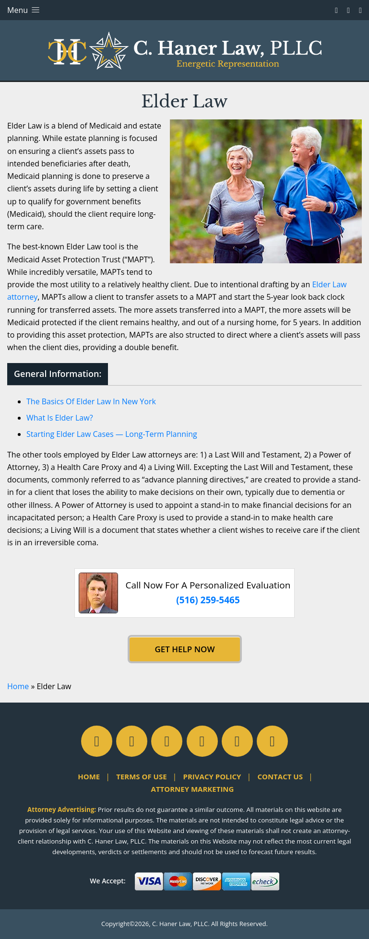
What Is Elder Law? (59, 417)
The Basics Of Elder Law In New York (91, 401)
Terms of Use (141, 776)
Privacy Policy (212, 776)
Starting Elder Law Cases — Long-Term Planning (111, 434)
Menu (24, 10)
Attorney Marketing (192, 789)
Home (18, 686)
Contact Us (279, 776)
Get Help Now (184, 649)
